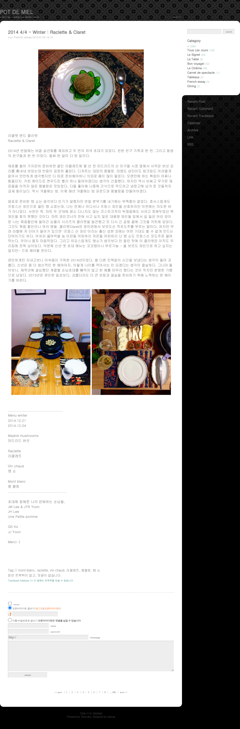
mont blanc (26, 570)
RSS (190, 144)
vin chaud (57, 570)
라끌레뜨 (72, 570)
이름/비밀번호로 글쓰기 (24, 620)
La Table (195, 59)
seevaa (111, 716)
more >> (176, 17)
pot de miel (16, 12)
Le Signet (196, 55)
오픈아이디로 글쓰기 (23, 608)
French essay (23, 37)
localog (16, 17)
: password (55, 631)
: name (53, 626)
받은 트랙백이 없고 (21, 575)
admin (36, 17)
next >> (123, 692)
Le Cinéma (197, 68)
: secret (15, 604)
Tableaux (195, 77)
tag (9, 17)
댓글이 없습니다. (49, 575)
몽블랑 (86, 570)
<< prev (59, 692)
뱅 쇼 (96, 570)
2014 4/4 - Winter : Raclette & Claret (46, 32)
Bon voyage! (198, 64)
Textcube (86, 716)
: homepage (94, 637)
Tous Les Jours (201, 50)
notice (3, 17)
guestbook (26, 17)
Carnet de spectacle (203, 73)
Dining (193, 86)
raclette (42, 570)
